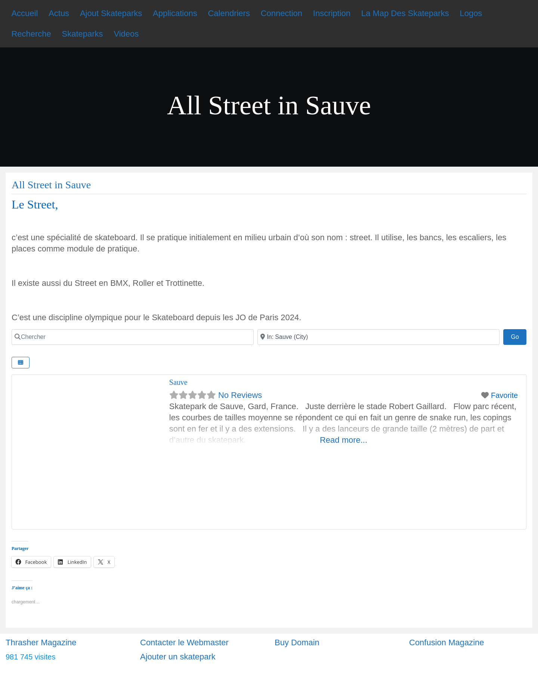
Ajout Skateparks (111, 13)
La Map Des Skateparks (405, 13)
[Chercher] (133, 337)
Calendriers (229, 13)
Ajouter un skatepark (178, 656)
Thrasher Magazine (41, 642)
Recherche (31, 33)
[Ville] (378, 337)
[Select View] (21, 362)
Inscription (331, 13)
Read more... (343, 440)
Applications (175, 13)
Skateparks (82, 33)
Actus (59, 13)
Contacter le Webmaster (184, 642)
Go (518, 336)
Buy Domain (297, 642)
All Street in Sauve (51, 185)
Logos (471, 13)
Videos (126, 33)
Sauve (178, 382)
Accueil (24, 13)
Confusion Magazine (446, 642)
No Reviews (240, 395)
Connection (281, 13)
